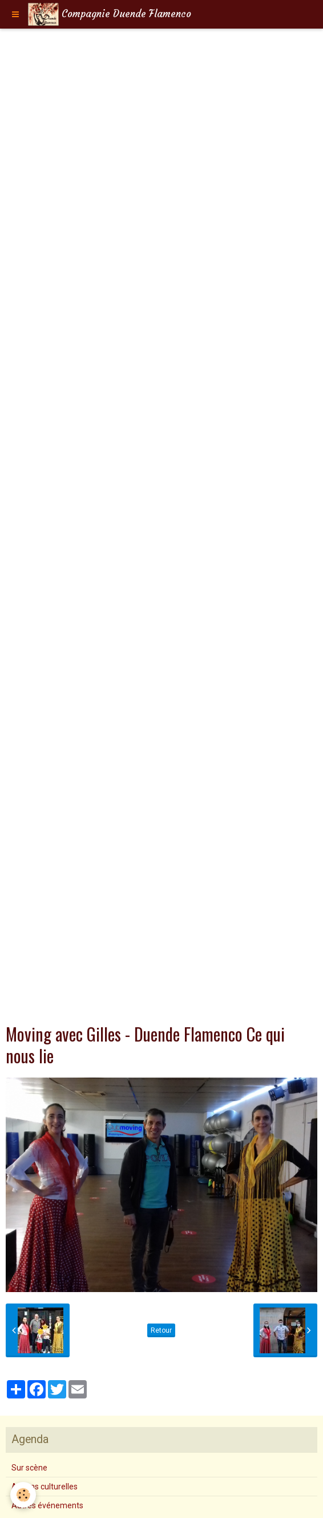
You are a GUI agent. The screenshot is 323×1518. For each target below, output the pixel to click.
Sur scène (29, 1467)
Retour (161, 1330)
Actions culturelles (44, 1486)
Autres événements (47, 1505)
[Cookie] (23, 1495)
